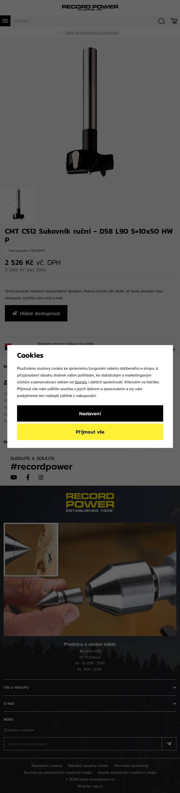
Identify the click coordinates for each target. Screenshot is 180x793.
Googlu (81, 382)
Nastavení (90, 413)
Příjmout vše (90, 431)
